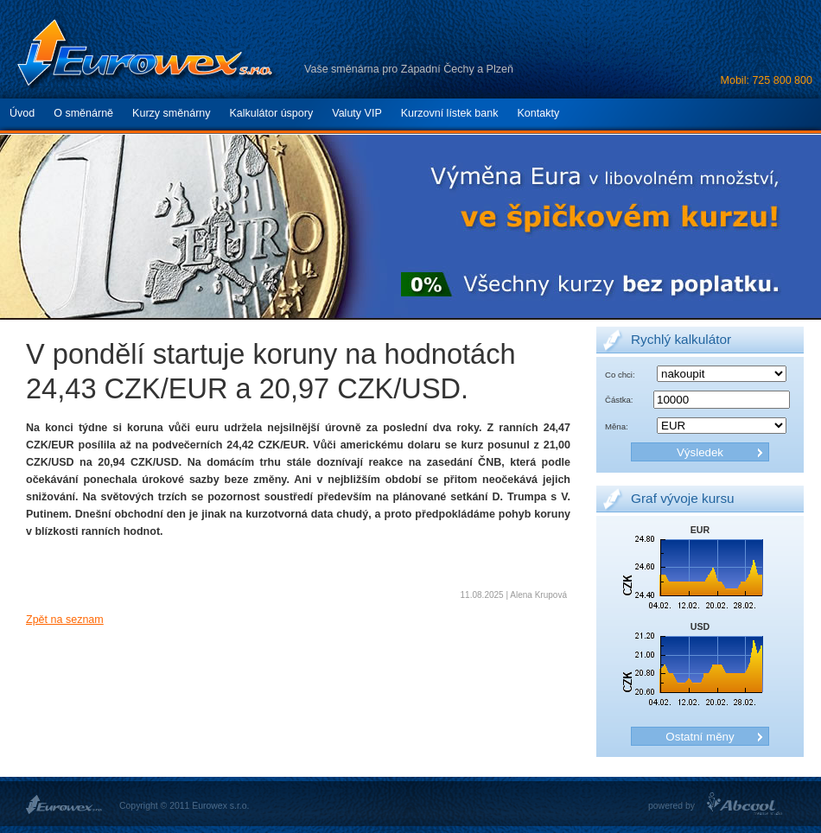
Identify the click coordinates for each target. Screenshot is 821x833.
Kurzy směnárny (171, 113)
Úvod (22, 113)
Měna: (616, 426)
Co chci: (620, 374)
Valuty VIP (357, 113)
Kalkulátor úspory (272, 113)
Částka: (619, 399)
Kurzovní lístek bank (450, 113)
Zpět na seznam (65, 620)
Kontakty (538, 113)
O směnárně (83, 113)
